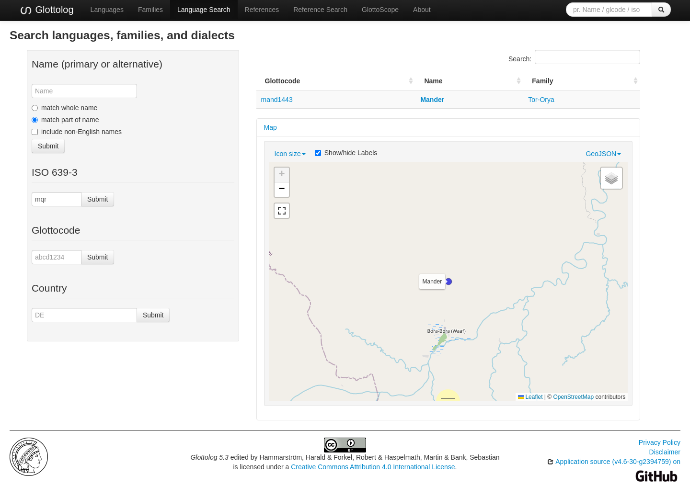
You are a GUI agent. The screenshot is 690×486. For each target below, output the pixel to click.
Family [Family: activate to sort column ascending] (542, 81)
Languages (107, 9)
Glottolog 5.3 (209, 457)
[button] (448, 281)
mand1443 (277, 99)
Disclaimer (664, 452)
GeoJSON (603, 154)
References (262, 9)
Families (150, 9)
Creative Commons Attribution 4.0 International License (373, 467)
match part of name (65, 120)
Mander (432, 99)
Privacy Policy (659, 442)
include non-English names (77, 132)
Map (270, 127)
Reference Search (320, 9)
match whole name (65, 108)
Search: (574, 57)
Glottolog (46, 10)
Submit (48, 146)
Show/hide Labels (346, 153)
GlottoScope (380, 9)
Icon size (290, 154)
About (422, 9)
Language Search (203, 9)
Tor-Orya (541, 99)
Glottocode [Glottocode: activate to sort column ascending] (282, 81)
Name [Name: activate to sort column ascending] (433, 81)
